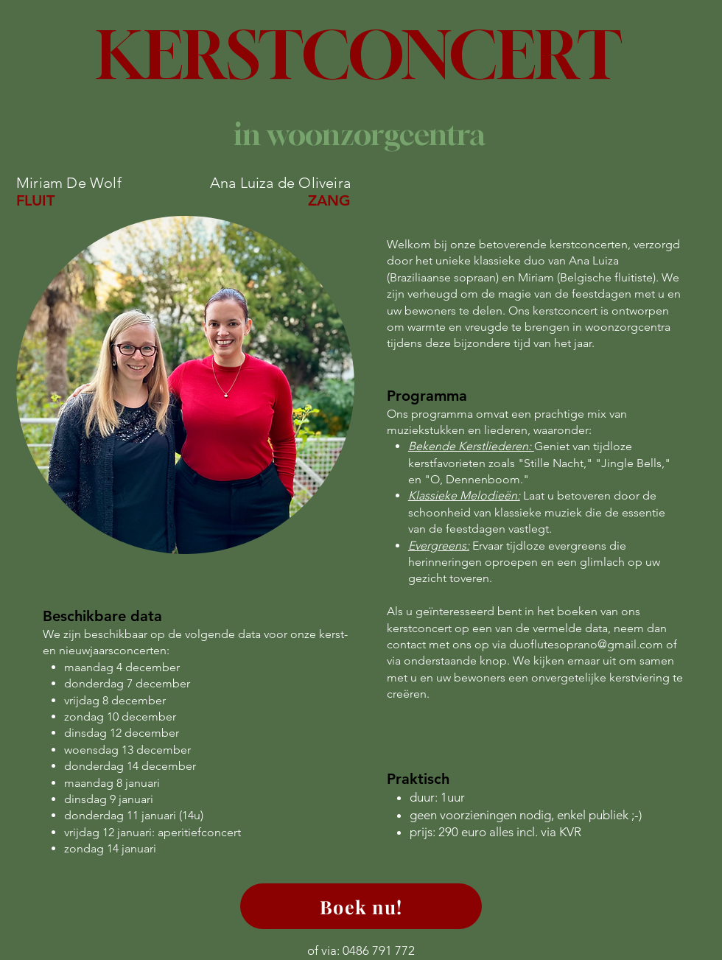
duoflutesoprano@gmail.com (586, 644)
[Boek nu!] (361, 906)
